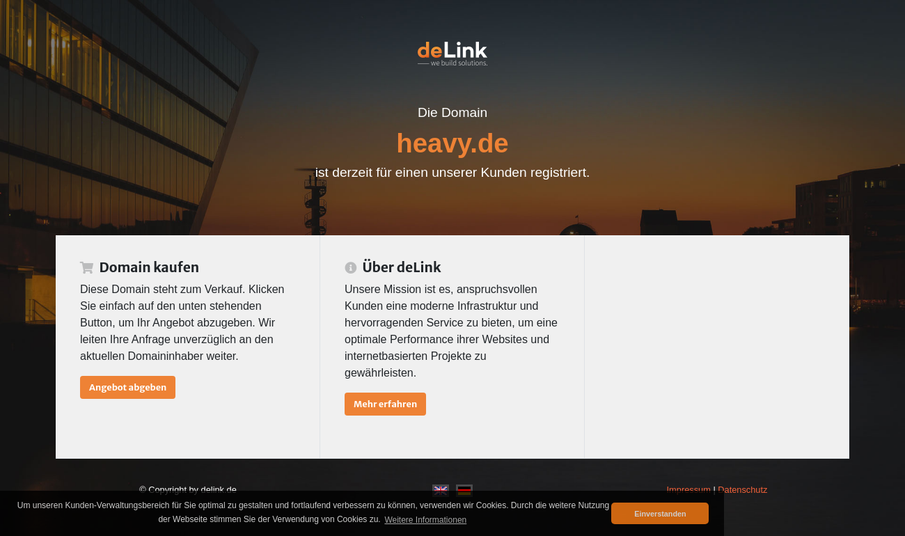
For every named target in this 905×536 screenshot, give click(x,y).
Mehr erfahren (385, 403)
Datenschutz (742, 489)
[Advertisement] (716, 347)
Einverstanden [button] (660, 514)
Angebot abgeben (127, 387)
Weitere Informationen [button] (425, 520)
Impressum (689, 489)
